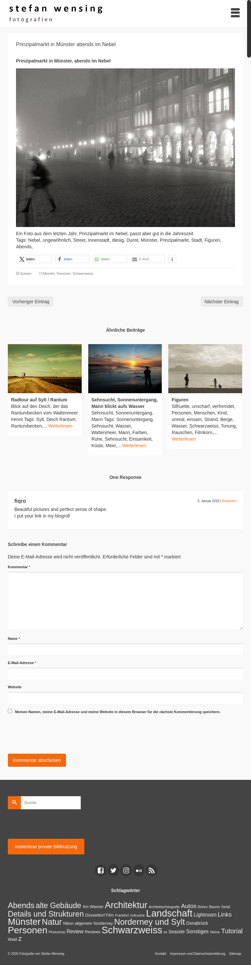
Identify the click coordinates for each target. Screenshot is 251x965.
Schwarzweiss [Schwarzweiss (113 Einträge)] (132, 929)
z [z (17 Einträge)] (20, 938)
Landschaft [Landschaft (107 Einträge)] (169, 913)
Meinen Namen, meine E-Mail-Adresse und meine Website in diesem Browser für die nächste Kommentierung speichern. (118, 712)
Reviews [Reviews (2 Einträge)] (92, 932)
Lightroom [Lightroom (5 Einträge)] (205, 915)
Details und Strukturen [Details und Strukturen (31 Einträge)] (46, 914)
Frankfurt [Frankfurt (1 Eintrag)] (122, 915)
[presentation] (57, 733)
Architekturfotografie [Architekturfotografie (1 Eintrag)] (164, 907)
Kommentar (19, 567)
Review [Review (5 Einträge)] (75, 931)
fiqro (20, 501)
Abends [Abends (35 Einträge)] (21, 905)
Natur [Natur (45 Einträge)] (52, 921)
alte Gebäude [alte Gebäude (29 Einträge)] (58, 905)
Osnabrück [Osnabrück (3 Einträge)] (197, 923)
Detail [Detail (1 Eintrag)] (225, 907)
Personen (64, 273)
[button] (35, 259)
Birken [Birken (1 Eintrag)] (203, 907)
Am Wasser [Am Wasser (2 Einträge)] (92, 906)
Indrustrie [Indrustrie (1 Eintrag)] (137, 915)
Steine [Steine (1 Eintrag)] (215, 932)
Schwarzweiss (83, 273)
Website (15, 687)
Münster (49, 273)
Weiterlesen (60, 426)
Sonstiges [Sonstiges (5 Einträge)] (197, 931)
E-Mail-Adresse (22, 663)
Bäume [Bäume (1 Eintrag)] (214, 907)
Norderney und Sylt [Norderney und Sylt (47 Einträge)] (149, 921)
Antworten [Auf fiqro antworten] (229, 501)
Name (14, 638)
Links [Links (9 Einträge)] (225, 914)
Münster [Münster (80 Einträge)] (24, 922)
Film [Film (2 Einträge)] (110, 915)
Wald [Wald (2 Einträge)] (12, 939)
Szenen (25, 273)
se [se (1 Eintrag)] (165, 932)
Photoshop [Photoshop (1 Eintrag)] (57, 932)
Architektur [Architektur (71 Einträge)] (126, 905)
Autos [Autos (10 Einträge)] (188, 906)
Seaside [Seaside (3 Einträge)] (177, 931)
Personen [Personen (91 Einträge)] (27, 930)
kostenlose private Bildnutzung (46, 846)
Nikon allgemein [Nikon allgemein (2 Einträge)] (77, 923)
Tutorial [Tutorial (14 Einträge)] (232, 931)
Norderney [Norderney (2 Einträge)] (103, 923)
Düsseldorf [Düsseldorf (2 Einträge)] (95, 915)
